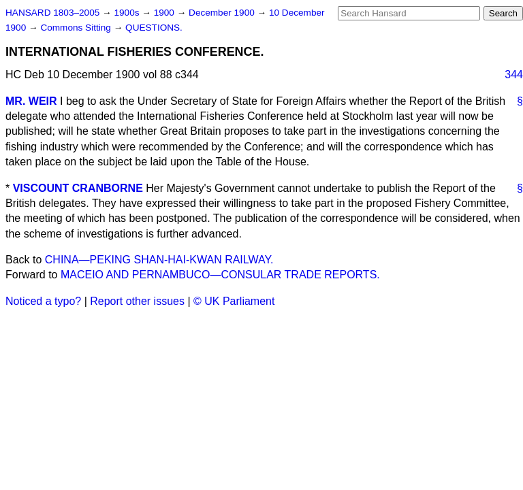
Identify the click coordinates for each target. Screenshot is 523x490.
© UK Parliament (233, 301)
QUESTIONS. (154, 27)
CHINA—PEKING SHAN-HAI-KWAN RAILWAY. (159, 259)
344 (514, 74)
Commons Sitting (76, 27)
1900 (165, 12)
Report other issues (137, 301)
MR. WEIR (31, 101)
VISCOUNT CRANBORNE (78, 188)
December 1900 (223, 12)
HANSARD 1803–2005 (52, 12)
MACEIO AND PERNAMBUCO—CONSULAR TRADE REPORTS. (220, 274)
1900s (128, 12)
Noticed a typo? (43, 301)
